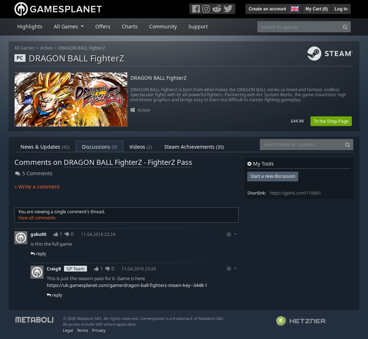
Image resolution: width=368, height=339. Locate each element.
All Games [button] (66, 26)
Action (46, 48)
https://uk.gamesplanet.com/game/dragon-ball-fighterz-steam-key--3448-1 (127, 285)
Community (163, 26)
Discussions (99, 146)
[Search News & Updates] (301, 144)
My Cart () (316, 8)
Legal (68, 330)
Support (198, 26)
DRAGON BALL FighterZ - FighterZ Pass (128, 162)
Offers (102, 26)
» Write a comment (37, 186)
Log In (341, 8)
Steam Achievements (194, 146)
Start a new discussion (272, 176)
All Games (24, 48)
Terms (82, 330)
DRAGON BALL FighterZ (81, 48)
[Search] (345, 26)
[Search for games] (298, 26)
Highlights (29, 26)
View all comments (37, 217)
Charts (130, 26)
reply (38, 254)
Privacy (99, 330)
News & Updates (45, 146)
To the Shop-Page (331, 121)
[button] (294, 7)
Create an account (267, 8)
